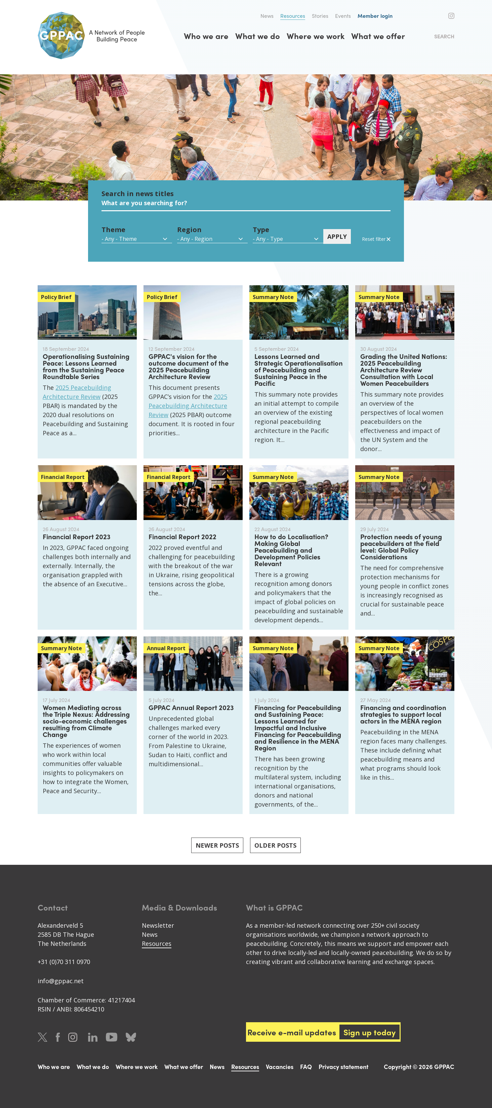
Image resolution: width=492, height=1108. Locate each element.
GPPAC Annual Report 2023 (191, 707)
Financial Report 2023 (77, 536)
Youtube (111, 1037)
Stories (320, 16)
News (267, 16)
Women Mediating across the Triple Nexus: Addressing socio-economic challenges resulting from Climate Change (86, 720)
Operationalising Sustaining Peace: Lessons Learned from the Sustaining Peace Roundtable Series (86, 366)
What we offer (378, 35)
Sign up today (369, 1032)
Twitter (428, 16)
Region (189, 229)
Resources (292, 16)
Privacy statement (343, 1066)
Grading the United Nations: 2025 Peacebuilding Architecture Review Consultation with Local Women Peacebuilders (403, 369)
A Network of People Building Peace (91, 35)
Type (261, 229)
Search (444, 36)
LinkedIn (92, 1037)
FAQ (306, 1066)
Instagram (451, 16)
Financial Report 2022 (182, 536)
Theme (113, 229)
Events (343, 16)
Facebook (440, 16)
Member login (375, 16)
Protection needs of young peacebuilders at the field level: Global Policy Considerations (401, 546)
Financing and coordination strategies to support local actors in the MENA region (403, 714)
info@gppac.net (61, 981)
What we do (257, 35)
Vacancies (279, 1066)
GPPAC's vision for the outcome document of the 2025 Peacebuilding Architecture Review (189, 366)
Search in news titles (137, 193)
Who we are (206, 35)
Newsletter (158, 925)
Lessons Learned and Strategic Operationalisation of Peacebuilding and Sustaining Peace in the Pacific (298, 369)
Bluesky (131, 1037)
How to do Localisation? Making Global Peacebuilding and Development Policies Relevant (291, 549)
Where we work (315, 35)
